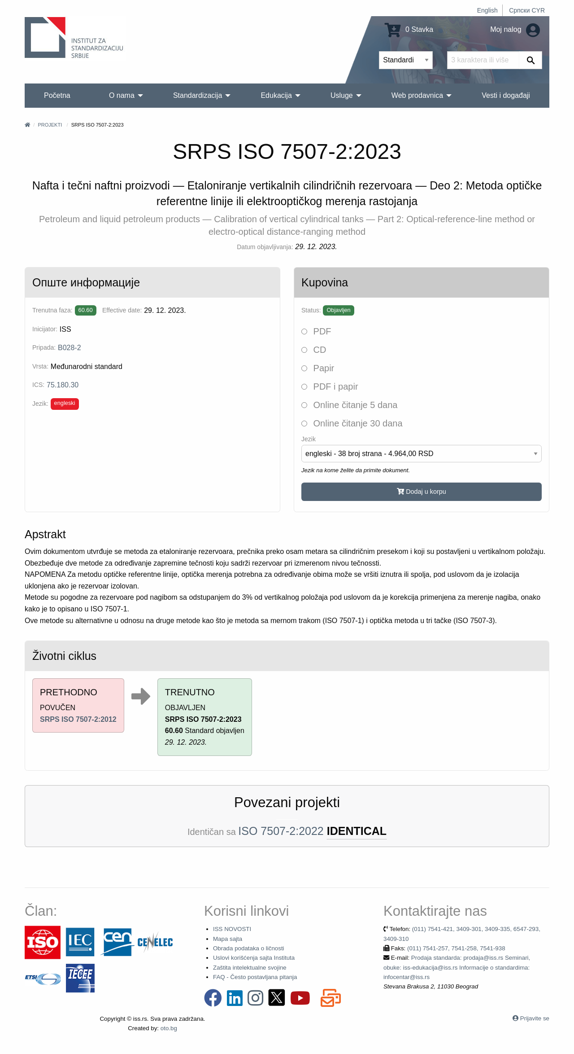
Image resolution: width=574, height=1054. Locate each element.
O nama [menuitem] (122, 95)
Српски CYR (527, 10)
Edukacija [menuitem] (276, 95)
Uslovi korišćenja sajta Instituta (254, 957)
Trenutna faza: (52, 310)
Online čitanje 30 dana (352, 423)
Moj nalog (515, 29)
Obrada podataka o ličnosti (248, 948)
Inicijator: (44, 329)
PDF (316, 331)
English (487, 10)
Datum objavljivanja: (265, 246)
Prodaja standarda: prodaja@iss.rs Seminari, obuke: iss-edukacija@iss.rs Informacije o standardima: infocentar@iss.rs (456, 967)
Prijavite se (534, 1018)
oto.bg (169, 1028)
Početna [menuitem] (57, 95)
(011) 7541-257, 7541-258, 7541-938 (456, 948)
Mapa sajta (227, 938)
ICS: (38, 384)
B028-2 (69, 347)
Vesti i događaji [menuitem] (506, 95)
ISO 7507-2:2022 (280, 831)
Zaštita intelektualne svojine (250, 967)
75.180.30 (62, 385)
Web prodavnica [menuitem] (417, 95)
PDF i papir (329, 386)
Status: (311, 310)
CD (313, 350)
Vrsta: (40, 366)
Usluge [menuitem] (341, 95)
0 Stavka (409, 29)
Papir (317, 368)
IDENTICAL (357, 831)
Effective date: (122, 310)
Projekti (50, 124)
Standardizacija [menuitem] (197, 95)
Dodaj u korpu (421, 491)
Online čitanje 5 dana (349, 405)
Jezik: (40, 403)
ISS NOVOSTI (232, 929)
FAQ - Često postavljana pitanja (255, 977)
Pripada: (44, 347)
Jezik (308, 439)
